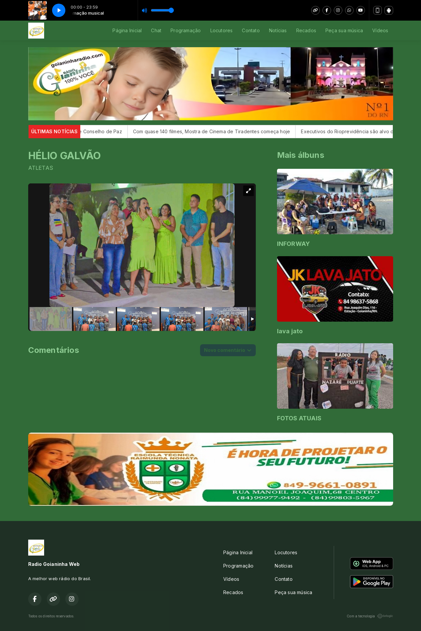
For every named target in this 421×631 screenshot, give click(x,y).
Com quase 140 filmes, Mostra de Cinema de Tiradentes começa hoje (219, 131)
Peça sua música (344, 30)
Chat (156, 30)
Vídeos (380, 30)
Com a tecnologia (370, 616)
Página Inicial (127, 30)
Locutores (221, 30)
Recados (306, 30)
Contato (250, 30)
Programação (186, 30)
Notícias (278, 30)
